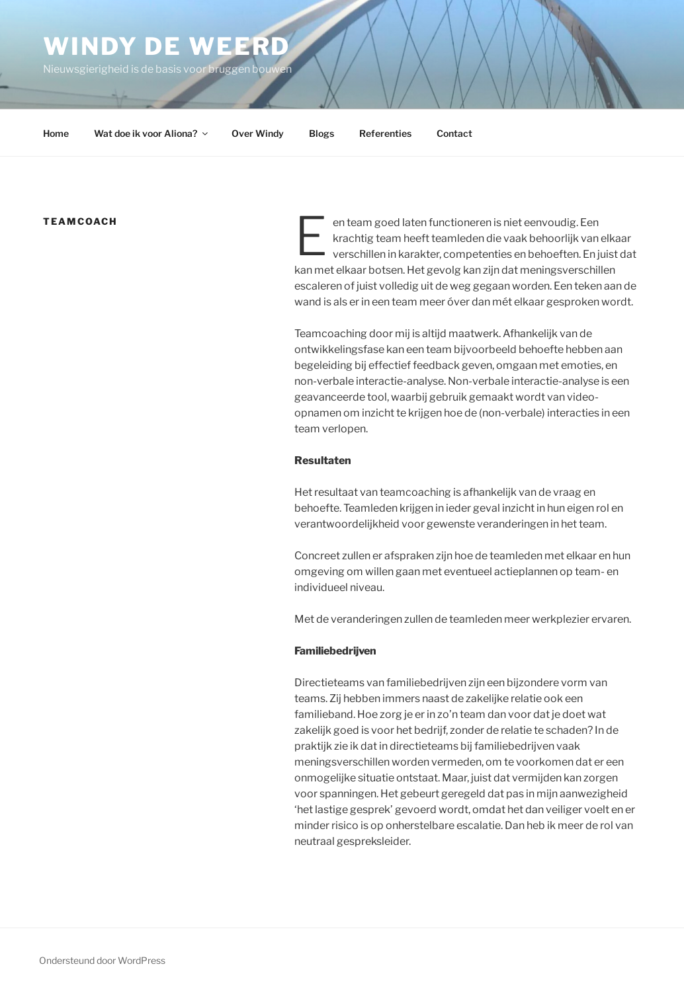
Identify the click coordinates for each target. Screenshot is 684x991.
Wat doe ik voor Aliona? (152, 133)
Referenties (385, 133)
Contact (454, 133)
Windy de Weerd (166, 46)
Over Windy (258, 133)
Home (56, 133)
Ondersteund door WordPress (102, 960)
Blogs (321, 133)
